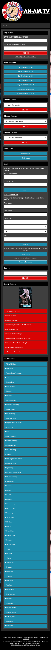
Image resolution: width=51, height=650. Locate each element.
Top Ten (8, 585)
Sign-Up (18, 57)
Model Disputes (33, 637)
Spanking (9, 468)
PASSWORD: (9, 181)
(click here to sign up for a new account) (26, 258)
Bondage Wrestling (12, 404)
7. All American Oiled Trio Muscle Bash (17, 338)
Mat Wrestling (10, 400)
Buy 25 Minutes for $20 (25, 71)
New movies (10, 386)
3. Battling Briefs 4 (11, 320)
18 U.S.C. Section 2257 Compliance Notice (25, 645)
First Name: (8, 203)
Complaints (43, 637)
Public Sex (9, 571)
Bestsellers (9, 382)
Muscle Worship (11, 477)
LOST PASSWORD (29, 57)
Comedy (8, 576)
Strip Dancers (10, 436)
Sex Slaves (9, 495)
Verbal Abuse (10, 544)
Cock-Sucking (10, 463)
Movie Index (25, 158)
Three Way (9, 517)
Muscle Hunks (10, 607)
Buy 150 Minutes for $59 (25, 85)
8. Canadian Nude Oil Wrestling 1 (16, 343)
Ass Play (8, 499)
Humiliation (9, 531)
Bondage (8, 486)
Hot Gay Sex (10, 616)
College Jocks (10, 612)
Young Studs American (13, 373)
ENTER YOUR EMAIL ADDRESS (16, 37)
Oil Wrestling (10, 413)
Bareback (9, 625)
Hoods (8, 526)
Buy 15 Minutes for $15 (25, 67)
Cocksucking (10, 504)
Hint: (5, 236)
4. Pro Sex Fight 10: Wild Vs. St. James (18, 325)
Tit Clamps (9, 562)
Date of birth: (8, 218)
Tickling (8, 454)
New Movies (10, 594)
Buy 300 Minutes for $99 (25, 89)
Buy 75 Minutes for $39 (25, 80)
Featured (8, 391)
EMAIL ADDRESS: (11, 174)
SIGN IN (25, 244)
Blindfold (8, 522)
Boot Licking (10, 508)
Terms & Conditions (9, 637)
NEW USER (25, 254)
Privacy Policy (22, 637)
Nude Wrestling (11, 441)
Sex (7, 432)
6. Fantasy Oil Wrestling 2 (13, 334)
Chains (8, 558)
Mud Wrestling (10, 450)
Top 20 (8, 377)
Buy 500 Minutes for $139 (25, 93)
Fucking (8, 553)
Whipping (9, 513)
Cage (7, 549)
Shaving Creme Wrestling (14, 459)
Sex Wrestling (10, 418)
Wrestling (9, 368)
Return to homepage (25, 262)
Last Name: (8, 211)
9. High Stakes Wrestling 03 (14, 347)
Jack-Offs (9, 427)
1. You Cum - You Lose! (12, 311)
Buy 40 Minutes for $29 (25, 76)
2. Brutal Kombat (10, 316)
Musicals (8, 395)
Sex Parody (9, 481)
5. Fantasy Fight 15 (11, 329)
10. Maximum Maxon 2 (12, 352)
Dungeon (9, 567)
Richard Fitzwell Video (13, 472)
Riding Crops (10, 535)
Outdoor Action (10, 445)
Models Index (25, 153)
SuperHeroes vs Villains (13, 422)
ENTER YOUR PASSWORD (14, 45)
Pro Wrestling (10, 409)
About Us (26, 639)
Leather (8, 490)
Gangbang (9, 603)
